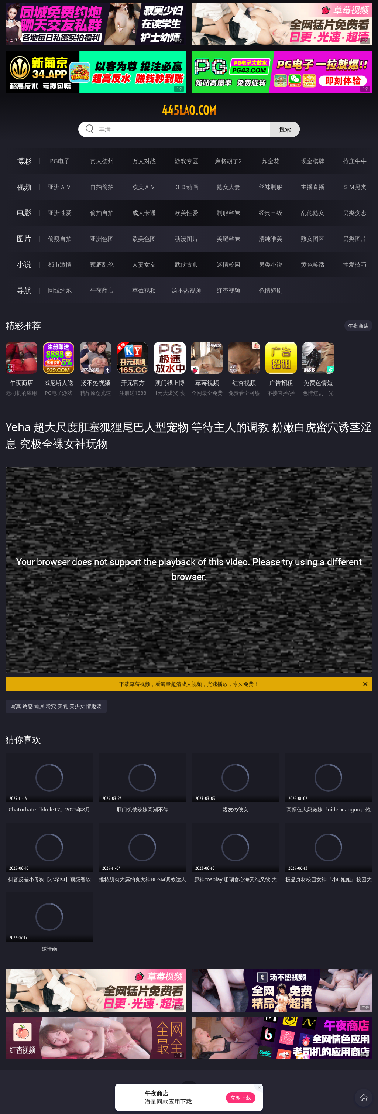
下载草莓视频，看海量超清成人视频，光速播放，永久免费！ (244, 684)
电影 (24, 213)
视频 (24, 187)
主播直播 (312, 187)
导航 (24, 290)
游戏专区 (186, 161)
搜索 (285, 129)
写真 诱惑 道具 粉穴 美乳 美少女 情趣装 (56, 706)
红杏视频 (228, 290)
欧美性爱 (186, 213)
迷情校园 (228, 264)
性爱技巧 (355, 264)
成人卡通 (144, 213)
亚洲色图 (102, 239)
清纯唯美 (270, 239)
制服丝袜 (228, 213)
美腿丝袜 (228, 239)
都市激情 (60, 264)
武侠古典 (186, 264)
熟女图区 (312, 239)
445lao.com (189, 110)
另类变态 (355, 213)
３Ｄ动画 (186, 187)
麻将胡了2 (228, 161)
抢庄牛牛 (355, 161)
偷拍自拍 (102, 213)
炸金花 (270, 161)
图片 (24, 238)
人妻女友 (144, 264)
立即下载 (240, 1097)
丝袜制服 (270, 187)
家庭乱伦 (102, 264)
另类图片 (355, 239)
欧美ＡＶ (144, 187)
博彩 (24, 161)
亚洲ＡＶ (60, 187)
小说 (24, 264)
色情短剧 (270, 290)
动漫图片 (186, 239)
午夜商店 (102, 290)
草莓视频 (144, 290)
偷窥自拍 (60, 239)
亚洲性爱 (60, 213)
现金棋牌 (312, 161)
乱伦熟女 (312, 213)
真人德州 (102, 161)
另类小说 (270, 264)
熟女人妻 (228, 187)
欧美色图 (144, 239)
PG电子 (59, 161)
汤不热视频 (186, 290)
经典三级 (270, 213)
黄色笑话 (312, 264)
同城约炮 (60, 290)
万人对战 (144, 161)
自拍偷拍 (102, 187)
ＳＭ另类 (355, 187)
